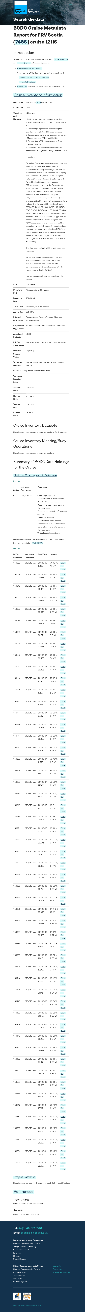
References (22, 86)
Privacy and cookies (61, 1272)
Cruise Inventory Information (29, 68)
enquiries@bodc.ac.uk (34, 1233)
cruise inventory (61, 59)
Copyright (57, 1266)
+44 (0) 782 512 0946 (29, 1228)
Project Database (24, 1177)
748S (21, 42)
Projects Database (27, 82)
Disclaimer (57, 1269)
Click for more (63, 566)
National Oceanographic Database (34, 77)
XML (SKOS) (37, 543)
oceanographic (24, 63)
